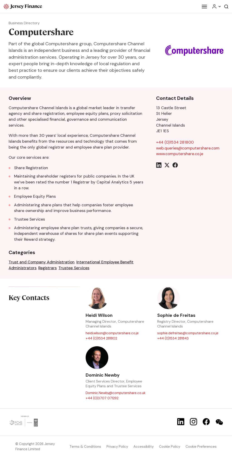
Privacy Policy (117, 446)
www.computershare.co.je (179, 153)
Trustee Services (73, 267)
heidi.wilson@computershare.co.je (112, 333)
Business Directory (24, 23)
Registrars (47, 267)
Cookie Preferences (201, 446)
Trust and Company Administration (42, 262)
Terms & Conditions (85, 446)
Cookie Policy (169, 446)
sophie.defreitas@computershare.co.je (187, 333)
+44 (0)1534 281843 (173, 338)
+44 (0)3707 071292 (102, 398)
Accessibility (143, 446)
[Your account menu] (216, 6)
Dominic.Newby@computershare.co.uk (115, 393)
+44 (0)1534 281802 (101, 338)
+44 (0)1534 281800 (175, 142)
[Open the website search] (226, 6)
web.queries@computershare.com (188, 148)
